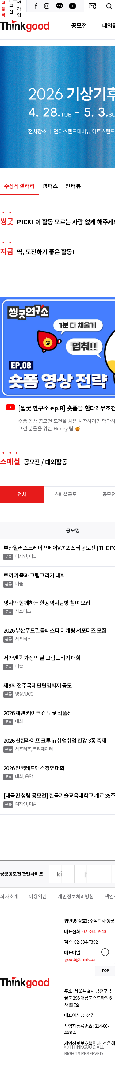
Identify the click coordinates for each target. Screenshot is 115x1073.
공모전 (78, 25)
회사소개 (9, 897)
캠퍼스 (50, 186)
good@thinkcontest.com (89, 959)
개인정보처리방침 (76, 897)
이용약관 (38, 897)
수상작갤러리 (19, 186)
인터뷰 (73, 186)
